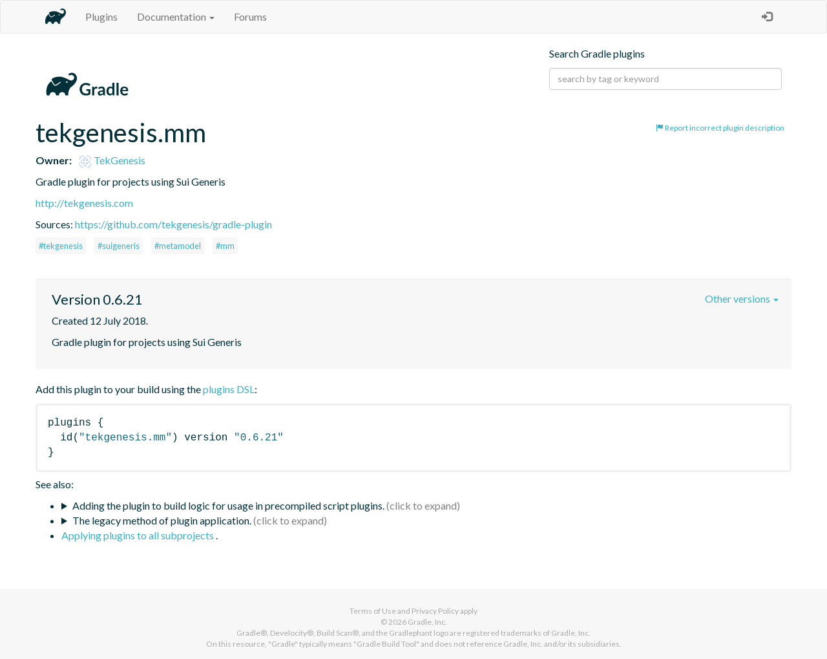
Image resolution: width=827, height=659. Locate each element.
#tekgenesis (61, 246)
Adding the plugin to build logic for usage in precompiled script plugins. (228, 505)
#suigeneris (119, 246)
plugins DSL (229, 389)
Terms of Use (373, 611)
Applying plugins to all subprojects (138, 535)
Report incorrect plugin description (720, 128)
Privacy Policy (435, 611)
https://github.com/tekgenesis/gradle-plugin (173, 224)
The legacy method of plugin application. (161, 520)
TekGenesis (112, 160)
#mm (225, 246)
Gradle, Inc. (427, 622)
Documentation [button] (176, 16)
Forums (250, 16)
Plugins (101, 16)
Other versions (742, 298)
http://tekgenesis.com (84, 203)
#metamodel (177, 246)
